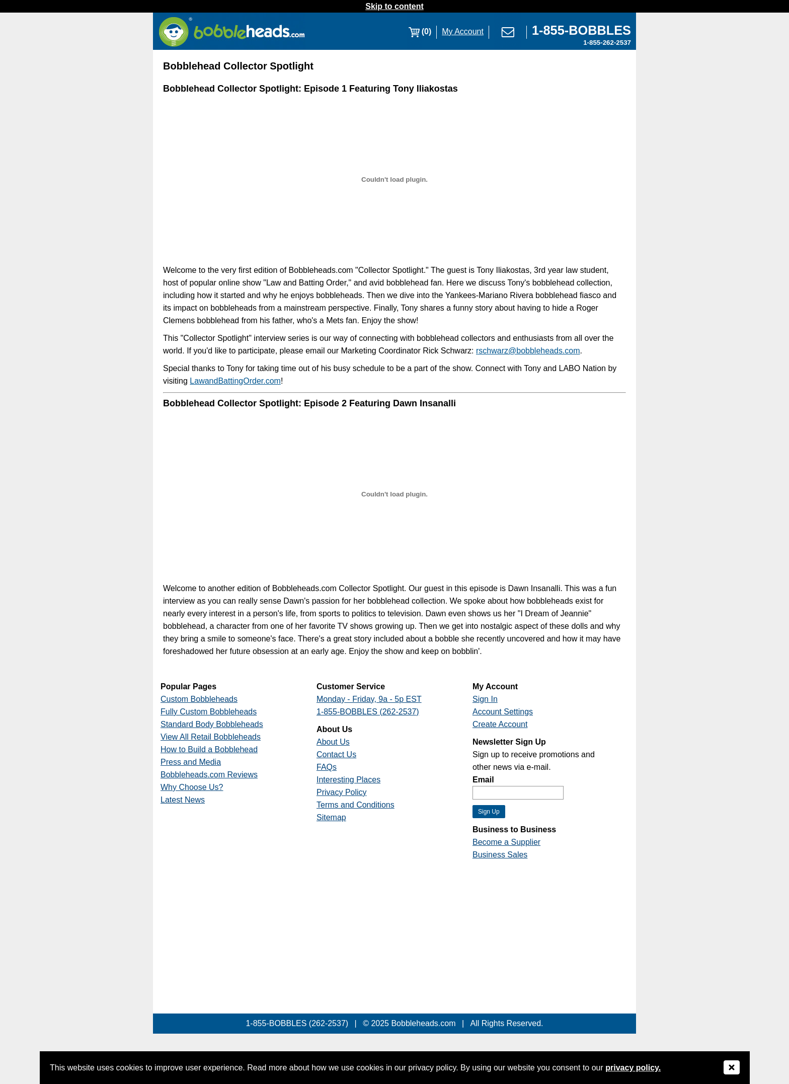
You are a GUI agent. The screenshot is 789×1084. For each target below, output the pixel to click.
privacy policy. (633, 1067)
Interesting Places (348, 779)
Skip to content (394, 6)
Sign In (485, 699)
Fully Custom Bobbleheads (209, 711)
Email (483, 779)
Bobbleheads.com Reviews (209, 774)
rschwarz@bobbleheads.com (528, 350)
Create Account (499, 724)
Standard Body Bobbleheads (212, 724)
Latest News (183, 800)
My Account (463, 31)
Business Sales (499, 854)
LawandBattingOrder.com (235, 381)
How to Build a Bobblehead (209, 749)
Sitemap (331, 817)
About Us (333, 742)
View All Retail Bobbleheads (211, 737)
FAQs (327, 767)
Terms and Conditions (356, 805)
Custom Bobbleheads (199, 699)
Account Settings (502, 711)
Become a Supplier (506, 842)
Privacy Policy (342, 792)
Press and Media (191, 762)
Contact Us (336, 754)
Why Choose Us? (192, 787)
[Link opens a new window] (581, 31)
